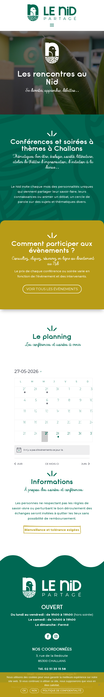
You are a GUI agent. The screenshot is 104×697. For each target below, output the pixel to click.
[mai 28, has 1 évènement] (58, 436)
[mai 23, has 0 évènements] (80, 425)
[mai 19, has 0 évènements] (36, 425)
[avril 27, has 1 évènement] (25, 392)
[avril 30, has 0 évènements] (58, 392)
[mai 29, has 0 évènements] (69, 436)
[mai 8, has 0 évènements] (69, 403)
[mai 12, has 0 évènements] (36, 414)
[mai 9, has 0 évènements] (80, 403)
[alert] (52, 450)
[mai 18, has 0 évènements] (25, 425)
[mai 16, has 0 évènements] (80, 414)
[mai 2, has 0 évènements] (80, 392)
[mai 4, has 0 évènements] (25, 403)
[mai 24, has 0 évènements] (91, 425)
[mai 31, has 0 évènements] (91, 436)
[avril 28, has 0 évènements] (36, 392)
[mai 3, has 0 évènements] (91, 392)
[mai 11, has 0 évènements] (25, 414)
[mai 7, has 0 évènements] (58, 403)
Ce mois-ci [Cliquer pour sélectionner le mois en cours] (52, 463)
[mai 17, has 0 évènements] (91, 414)
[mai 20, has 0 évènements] (47, 425)
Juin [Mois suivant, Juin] (85, 463)
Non (34, 690)
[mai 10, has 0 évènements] (91, 403)
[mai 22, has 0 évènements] (69, 425)
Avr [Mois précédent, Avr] (18, 463)
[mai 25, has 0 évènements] (25, 436)
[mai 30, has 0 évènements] (80, 436)
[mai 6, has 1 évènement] (47, 403)
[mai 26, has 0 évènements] (36, 436)
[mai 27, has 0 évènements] (47, 436)
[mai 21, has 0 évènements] (58, 425)
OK (24, 690)
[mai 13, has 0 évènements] (47, 414)
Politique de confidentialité (62, 690)
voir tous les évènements (52, 289)
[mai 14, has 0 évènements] (58, 414)
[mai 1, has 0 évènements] (69, 392)
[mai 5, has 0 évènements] (36, 403)
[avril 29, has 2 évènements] (47, 392)
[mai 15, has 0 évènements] (69, 414)
